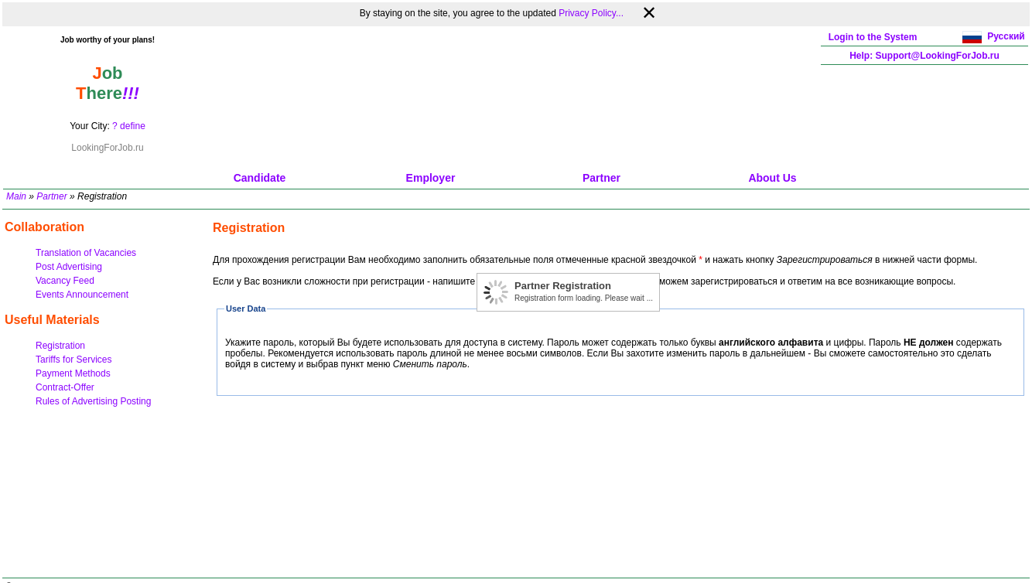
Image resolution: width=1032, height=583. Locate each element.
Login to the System (873, 37)
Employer (431, 178)
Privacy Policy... (591, 13)
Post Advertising (69, 266)
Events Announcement (82, 294)
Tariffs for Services (73, 359)
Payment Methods (73, 373)
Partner (601, 178)
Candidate (260, 178)
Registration (60, 345)
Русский (1006, 36)
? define (128, 126)
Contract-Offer (65, 387)
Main (16, 196)
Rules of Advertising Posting (93, 401)
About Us (772, 178)
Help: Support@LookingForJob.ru (924, 55)
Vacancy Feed (65, 280)
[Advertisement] (516, 97)
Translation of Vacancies (86, 252)
